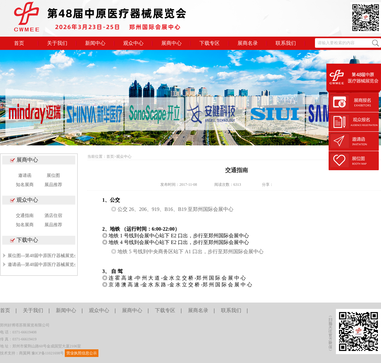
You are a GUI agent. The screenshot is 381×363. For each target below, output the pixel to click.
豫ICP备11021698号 (47, 353)
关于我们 (57, 43)
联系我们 (286, 43)
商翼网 (24, 353)
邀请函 (24, 175)
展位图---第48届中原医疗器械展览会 (43, 255)
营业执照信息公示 (81, 353)
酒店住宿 (53, 215)
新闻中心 (95, 43)
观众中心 (133, 43)
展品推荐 (53, 184)
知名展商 (25, 184)
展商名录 (247, 43)
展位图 (53, 175)
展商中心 (171, 43)
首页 (19, 43)
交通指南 (25, 215)
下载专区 (209, 43)
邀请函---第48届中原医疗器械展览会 (43, 264)
